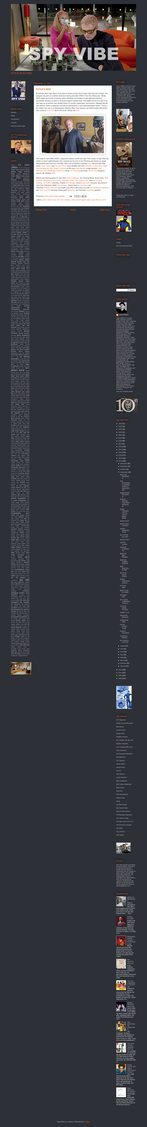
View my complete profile (124, 391)
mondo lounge (15, 464)
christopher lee (16, 243)
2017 (120, 449)
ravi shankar (25, 527)
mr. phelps (19, 471)
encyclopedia (14, 304)
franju (27, 318)
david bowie (20, 268)
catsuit (18, 238)
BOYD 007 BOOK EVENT (123, 574)
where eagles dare (16, 643)
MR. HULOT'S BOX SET (130, 961)
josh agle (22, 395)
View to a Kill (45, 190)
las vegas (17, 411)
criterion (21, 260)
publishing (20, 524)
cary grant (20, 234)
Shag (118, 801)
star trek (18, 584)
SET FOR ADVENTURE (124, 246)
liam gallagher (24, 415)
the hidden (22, 606)
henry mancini (24, 349)
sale (12, 553)
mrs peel (26, 471)
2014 (120, 458)
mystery (67, 200)
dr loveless (24, 288)
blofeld (13, 217)
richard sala (15, 538)
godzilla (21, 342)
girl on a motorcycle (22, 340)
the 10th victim (21, 600)
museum (21, 473)
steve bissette (25, 584)
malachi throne (15, 429)
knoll (19, 406)
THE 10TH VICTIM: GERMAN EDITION (130, 1046)
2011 (120, 672)
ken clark (17, 402)
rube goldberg (15, 551)
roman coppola (15, 549)
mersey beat (26, 448)
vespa (18, 631)
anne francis (15, 194)
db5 (12, 274)
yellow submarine (23, 650)
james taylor (19, 372)
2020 (120, 441)
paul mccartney (20, 500)
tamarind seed (24, 595)
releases (88, 166)
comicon (13, 253)
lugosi (12, 427)
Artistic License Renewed (124, 723)
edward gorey (25, 297)
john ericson (18, 388)
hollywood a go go (17, 353)
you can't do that (22, 652)
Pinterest (122, 197)
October (123, 469)
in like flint (23, 359)
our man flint (21, 491)
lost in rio (24, 422)
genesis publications (22, 329)
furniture (13, 327)
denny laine (26, 277)
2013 (120, 461)
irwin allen (25, 362)
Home (73, 210)
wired (28, 648)
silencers (13, 566)
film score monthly (19, 316)
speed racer (26, 573)
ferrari (21, 313)
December (124, 463)
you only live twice (20, 652)
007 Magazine (121, 720)
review (22, 532)
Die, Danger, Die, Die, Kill (124, 740)
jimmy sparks (20, 384)
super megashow (23, 589)
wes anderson (15, 641)
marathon (22, 434)
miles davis (21, 457)
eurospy (26, 306)
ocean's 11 (14, 484)
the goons (14, 606)
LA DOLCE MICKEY (124, 636)
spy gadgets (20, 577)
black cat (26, 215)
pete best (23, 506)
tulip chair (22, 622)
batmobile (14, 210)
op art (23, 487)
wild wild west (24, 645)
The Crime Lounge (122, 818)
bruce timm (26, 225)
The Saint (119, 828)
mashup (27, 441)
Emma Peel (92, 171)
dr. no (22, 292)
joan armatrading (15, 386)
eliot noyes (20, 302)
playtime (27, 517)
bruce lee (19, 225)
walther (18, 640)
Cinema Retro (24, 170)
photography (16, 513)
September (124, 472)
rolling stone (25, 547)
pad (18, 495)
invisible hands (17, 361)
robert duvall (19, 541)
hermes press (16, 351)
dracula (27, 292)
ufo (26, 624)
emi (28, 302)
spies (89, 200)
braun (18, 222)
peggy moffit (20, 502)
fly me (13, 318)
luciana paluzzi (20, 425)
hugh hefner (19, 355)
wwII (104, 200)
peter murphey (20, 509)
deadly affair (14, 275)
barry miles (21, 208)
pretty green (15, 522)
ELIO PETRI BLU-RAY (124, 535)
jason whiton (24, 376)
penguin (27, 502)
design (13, 281)
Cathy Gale (15, 170)
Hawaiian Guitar (68, 180)
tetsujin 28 (13, 600)
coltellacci (26, 247)
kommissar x (25, 406)
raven (17, 527)
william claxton (16, 647)
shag (28, 560)
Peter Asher (45, 166)
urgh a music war (24, 626)
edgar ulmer (17, 297)
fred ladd (21, 322)
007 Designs (71, 183)
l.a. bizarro (26, 408)
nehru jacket (20, 477)
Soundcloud (15, 119)
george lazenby (24, 333)
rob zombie (23, 540)
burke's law (19, 229)
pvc (12, 525)
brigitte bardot (15, 224)
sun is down (19, 587)
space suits (14, 573)
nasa (12, 477)
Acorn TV (50, 110)
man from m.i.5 (25, 429)
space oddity (17, 571)
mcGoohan (22, 447)
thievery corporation (23, 615)
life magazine (25, 416)
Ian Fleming (75, 171)
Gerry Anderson (121, 750)
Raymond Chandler (17, 182)
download (13, 288)
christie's (26, 241)
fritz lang (26, 323)
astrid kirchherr (16, 199)
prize (22, 522)
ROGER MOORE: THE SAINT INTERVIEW (125, 502)
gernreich (13, 335)
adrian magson (15, 187)
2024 (120, 429)
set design (22, 560)
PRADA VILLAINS (130, 918)
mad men (18, 427)
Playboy (47, 188)
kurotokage (19, 408)
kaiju (21, 399)
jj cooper (27, 384)
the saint (24, 609)
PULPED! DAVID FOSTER (124, 607)
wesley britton (24, 641)
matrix (12, 443)
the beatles (24, 602)
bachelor (13, 204)
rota (22, 549)
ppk (28, 520)
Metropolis (26, 178)
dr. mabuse (14, 292)
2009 (120, 678)
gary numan (21, 327)
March (122, 660)
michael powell (20, 452)
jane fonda (14, 374)
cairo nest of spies (24, 231)
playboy (21, 517)
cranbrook (21, 258)
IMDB (13, 116)
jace (25, 366)
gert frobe (14, 337)
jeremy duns (25, 381)
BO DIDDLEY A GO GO (124, 641)
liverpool (14, 420)
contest (21, 253)
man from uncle (17, 431)
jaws (12, 378)
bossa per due (25, 220)
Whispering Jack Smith (52, 180)
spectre (20, 573)
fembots (16, 313)
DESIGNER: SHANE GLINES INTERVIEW (131, 939)
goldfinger (14, 344)
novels (22, 482)
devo (17, 283)
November (124, 466)
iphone (13, 362)
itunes (21, 366)
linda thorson (15, 418)
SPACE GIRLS (125, 539)
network (13, 478)
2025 (120, 426)
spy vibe (95, 200)
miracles (13, 459)
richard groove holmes (22, 534)
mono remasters (24, 464)
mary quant (20, 441)
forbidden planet (20, 318)
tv (26, 622)
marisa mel (18, 438)
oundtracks (14, 491)
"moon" (13, 165)
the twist (19, 613)
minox (27, 457)
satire (27, 552)
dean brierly (22, 275)
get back (19, 337)
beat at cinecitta (22, 211)
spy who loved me (17, 582)
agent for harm (24, 187)
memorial (90, 190)
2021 (120, 438)
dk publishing (18, 284)
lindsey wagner (25, 418)
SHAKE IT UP (124, 612)
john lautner (15, 390)
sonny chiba (20, 567)
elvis (25, 302)
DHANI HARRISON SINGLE (125, 581)
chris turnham (19, 241)
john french (26, 388)
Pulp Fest (119, 791)
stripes (13, 587)
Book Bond (120, 726)
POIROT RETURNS (124, 632)
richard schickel (24, 538)
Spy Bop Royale (121, 804)
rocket (18, 545)
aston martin (24, 197)
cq (25, 256)
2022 (120, 435)
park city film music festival (22, 496)
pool (21, 518)
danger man (21, 261)
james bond (17, 370)
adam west (16, 185)
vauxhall (22, 629)
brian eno (26, 222)
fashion (22, 311)
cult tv (44, 200)
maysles (16, 447)
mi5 (58, 200)
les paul (23, 413)
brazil (21, 222)
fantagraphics (15, 309)
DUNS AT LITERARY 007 (124, 548)
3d (19, 167)
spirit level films (20, 575)
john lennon (16, 392)
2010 (120, 675)
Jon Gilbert (47, 183)
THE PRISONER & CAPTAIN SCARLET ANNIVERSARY (125, 485)
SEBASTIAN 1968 (124, 621)
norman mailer (15, 482)
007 (19, 165)
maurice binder (21, 445)
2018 (120, 446)
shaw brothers (16, 562)
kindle (17, 404)
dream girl (13, 293)
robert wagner (21, 543)
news (73, 200)
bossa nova (18, 220)
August (122, 646)
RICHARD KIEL (123, 596)
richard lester (24, 536)
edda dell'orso (18, 295)
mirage (20, 459)
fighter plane (23, 315)
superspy (13, 591)
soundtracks (19, 570)
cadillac (17, 231)
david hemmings (21, 270)
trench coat (14, 622)
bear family (14, 211)
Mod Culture (120, 787)
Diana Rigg (16, 172)
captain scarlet (21, 232)
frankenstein (14, 322)
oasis (27, 482)
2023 (120, 432)
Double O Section (122, 743)
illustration (15, 359)
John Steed (15, 176)
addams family (25, 185)
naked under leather (23, 475)
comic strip (19, 251)
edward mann (15, 298)
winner (23, 648)
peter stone (19, 511)
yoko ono (14, 652)
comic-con (26, 251)
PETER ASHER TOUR (123, 626)
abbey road (22, 183)
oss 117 (19, 489)
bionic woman (19, 215)
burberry (13, 229)
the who (24, 613)
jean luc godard (21, 378)
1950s (27, 165)
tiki (28, 617)
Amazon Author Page (18, 126)
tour (28, 620)
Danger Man (120, 733)
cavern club (25, 238)
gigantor (22, 339)
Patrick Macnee (20, 180)
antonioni (13, 196)
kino (22, 404)
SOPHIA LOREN (123, 543)
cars (15, 234)
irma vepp (18, 362)
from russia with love (20, 325)
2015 (120, 455)
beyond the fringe (21, 213)
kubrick (13, 408)
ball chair (19, 206)
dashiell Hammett (23, 263)
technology (14, 596)
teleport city (22, 596)
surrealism (26, 591)
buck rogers (25, 227)
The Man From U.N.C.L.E (124, 821)
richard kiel (14, 536)
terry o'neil (26, 598)
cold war (19, 247)
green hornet (24, 344)
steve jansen (14, 586)
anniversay (26, 194)
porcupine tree (15, 520)
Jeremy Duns (120, 767)
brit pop (22, 224)
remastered (21, 531)
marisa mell (25, 438)
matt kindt (24, 443)
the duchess (25, 604)
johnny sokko (15, 395)
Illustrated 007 (121, 757)
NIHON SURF (124, 521)
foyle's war (52, 200)
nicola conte (25, 480)
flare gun (27, 316)
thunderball (14, 617)
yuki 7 (17, 655)
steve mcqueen (24, 586)
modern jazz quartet (22, 462)
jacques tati (20, 368)
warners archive (25, 640)
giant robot (14, 339)
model (13, 462)
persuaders (16, 506)
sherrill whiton (20, 564)
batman (26, 208)
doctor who (25, 284)
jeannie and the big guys (22, 379)
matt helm (18, 443)
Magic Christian (60, 168)
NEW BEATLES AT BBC (124, 568)
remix (27, 531)
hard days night (20, 347)
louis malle (26, 423)
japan (27, 374)
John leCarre (120, 774)
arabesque (14, 197)
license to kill (15, 416)
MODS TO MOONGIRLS (131, 899)
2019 (120, 444)
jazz (15, 378)
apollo (21, 196)
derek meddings (24, 279)
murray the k (14, 473)
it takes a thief (20, 363)
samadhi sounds (20, 552)
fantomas (26, 309)
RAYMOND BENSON (124, 616)
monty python (16, 466)
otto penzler (25, 489)
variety (18, 629)
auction (13, 201)
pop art (26, 518)
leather (23, 411)
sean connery (17, 555)
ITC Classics (120, 760)
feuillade (26, 313)
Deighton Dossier (122, 737)
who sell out (16, 645)
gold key (26, 342)
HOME (118, 242)
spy (12, 577)
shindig (27, 564)
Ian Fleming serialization (99, 188)
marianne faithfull (20, 436)
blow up (18, 217)
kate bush (23, 401)
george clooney (16, 331)
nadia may (14, 475)
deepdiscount (18, 277)
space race (25, 571)
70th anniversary (24, 167)
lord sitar (18, 422)
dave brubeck (15, 265)
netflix (27, 477)
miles (15, 457)
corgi (28, 253)
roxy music (26, 549)
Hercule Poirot (60, 166)
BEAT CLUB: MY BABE (124, 591)
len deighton (15, 413)
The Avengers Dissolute (124, 815)
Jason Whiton (124, 314)
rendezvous (14, 532)
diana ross (22, 283)
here (77, 110)
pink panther (20, 515)
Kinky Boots (25, 176)
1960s (14, 167)
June (122, 651)
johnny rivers (26, 394)
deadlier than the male (22, 274)
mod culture (24, 461)
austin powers (24, 203)
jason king (15, 376)
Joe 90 (118, 770)
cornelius (13, 254)
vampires (24, 627)
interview (54, 188)
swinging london (18, 593)
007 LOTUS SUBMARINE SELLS (125, 601)
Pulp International (122, 794)
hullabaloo (26, 355)
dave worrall (21, 267)
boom (24, 219)
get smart (26, 337)
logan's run (22, 420)
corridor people (24, 254)
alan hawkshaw (19, 188)
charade (13, 239)
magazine (26, 427)
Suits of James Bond (123, 811)
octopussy (23, 484)
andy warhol (25, 192)
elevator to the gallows (23, 300)
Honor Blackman (23, 174)
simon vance (21, 566)
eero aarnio (23, 298)
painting (23, 495)
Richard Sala (120, 798)
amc (19, 192)
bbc (22, 210)
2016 (120, 452)
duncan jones (21, 293)
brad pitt (13, 222)
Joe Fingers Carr (81, 180)
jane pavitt (21, 374)
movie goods (21, 469)
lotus (19, 423)
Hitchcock (60, 171)
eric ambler (16, 306)
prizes (27, 522)
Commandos (62, 185)
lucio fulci (26, 425)
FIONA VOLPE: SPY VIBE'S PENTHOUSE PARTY (131, 1068)
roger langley (25, 545)
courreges (20, 256)
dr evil (18, 288)
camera (13, 232)
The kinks (26, 182)
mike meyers (21, 455)
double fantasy (25, 286)
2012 (120, 669)
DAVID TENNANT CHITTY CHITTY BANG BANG (124, 513)
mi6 (62, 200)
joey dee (23, 386)
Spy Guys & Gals (122, 808)
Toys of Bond (120, 831)
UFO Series (120, 835)
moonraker (14, 467)
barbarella (26, 206)
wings (19, 648)
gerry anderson (23, 335)
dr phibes (19, 290)
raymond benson (17, 529)
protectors (14, 524)
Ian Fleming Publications (124, 754)
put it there (26, 524)
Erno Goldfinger (49, 171)
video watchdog (20, 634)
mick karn (17, 453)
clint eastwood (20, 245)
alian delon (22, 190)
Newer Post (41, 210)
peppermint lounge (16, 504)
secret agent (81, 200)
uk (100, 200)
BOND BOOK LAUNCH (124, 524)
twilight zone (20, 624)
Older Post (105, 210)
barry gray (14, 208)
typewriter (71, 190)
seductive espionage (17, 559)
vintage (17, 636)
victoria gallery (20, 633)
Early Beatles (80, 168)
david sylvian (18, 272)
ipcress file (25, 361)
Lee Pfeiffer (16, 178)
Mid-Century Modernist (123, 784)
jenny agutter (15, 381)
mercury (20, 448)
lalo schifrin (17, 409)
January (123, 666)
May (122, 654)
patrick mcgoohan (18, 498)
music (27, 473)
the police (26, 607)
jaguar (27, 368)
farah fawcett (14, 311)
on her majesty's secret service (20, 486)
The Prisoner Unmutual (123, 825)
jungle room (22, 397)
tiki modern (14, 618)
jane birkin (26, 372)
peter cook (21, 507)
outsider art (20, 493)
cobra (27, 245)
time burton (22, 618)
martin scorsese (15, 440)
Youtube (13, 122)
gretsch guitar (15, 346)
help (17, 349)
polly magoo (15, 518)
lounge (13, 425)
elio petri (14, 302)
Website (13, 112)
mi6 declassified (16, 450)
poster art (23, 520)
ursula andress (16, 627)
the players (21, 607)
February (123, 663)
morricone (22, 467)
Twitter (131, 195)
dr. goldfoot (26, 290)
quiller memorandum (22, 525)
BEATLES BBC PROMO (124, 555)
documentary (15, 286)
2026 (120, 423)
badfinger (20, 204)
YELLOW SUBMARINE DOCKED (131, 982)
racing (13, 527)
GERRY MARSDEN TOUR (124, 530)
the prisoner (15, 610)
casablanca (26, 234)
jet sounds (14, 384)
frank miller (14, 320)
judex (27, 395)
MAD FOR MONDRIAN (124, 476)
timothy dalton (21, 620)
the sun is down (22, 611)
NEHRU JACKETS (130, 1003)
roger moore (16, 547)
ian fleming (24, 357)
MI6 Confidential (121, 781)
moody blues (25, 466)
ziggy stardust (23, 655)
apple (27, 196)
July (121, 649)
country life (14, 256)
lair (12, 409)
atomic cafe (25, 199)
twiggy (13, 624)
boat (17, 219)
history (27, 351)
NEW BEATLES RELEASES (131, 1090)
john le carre (24, 390)
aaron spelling (15, 183)
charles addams (20, 239)
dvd (26, 293)
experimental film (20, 307)
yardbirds (14, 650)
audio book (85, 183)
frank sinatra (24, 320)
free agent (19, 323)
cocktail (13, 247)
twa (28, 622)
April (122, 657)
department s (15, 279)
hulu (12, 357)
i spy (16, 357)
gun (22, 346)
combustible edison (17, 249)
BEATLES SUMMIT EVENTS (124, 561)
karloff (18, 401)
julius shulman (15, 397)
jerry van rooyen (25, 383)
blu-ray (24, 217)
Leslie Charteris (121, 777)
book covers (83, 185)
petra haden (26, 511)
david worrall (26, 272)
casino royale (16, 236)
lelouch (27, 411)
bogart (20, 219)
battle (18, 210)
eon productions (24, 304)
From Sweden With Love (124, 747)
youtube (24, 653)
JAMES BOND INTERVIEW (125, 494)
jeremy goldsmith (15, 383)
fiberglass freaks (15, 315)
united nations (15, 626)
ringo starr (15, 540)
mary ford (23, 440)
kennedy (23, 402)
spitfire (27, 575)
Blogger (87, 1122)
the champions (15, 604)
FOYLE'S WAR (123, 586)
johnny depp (17, 394)
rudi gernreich (24, 551)
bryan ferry (15, 227)
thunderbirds (23, 617)
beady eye (26, 210)
